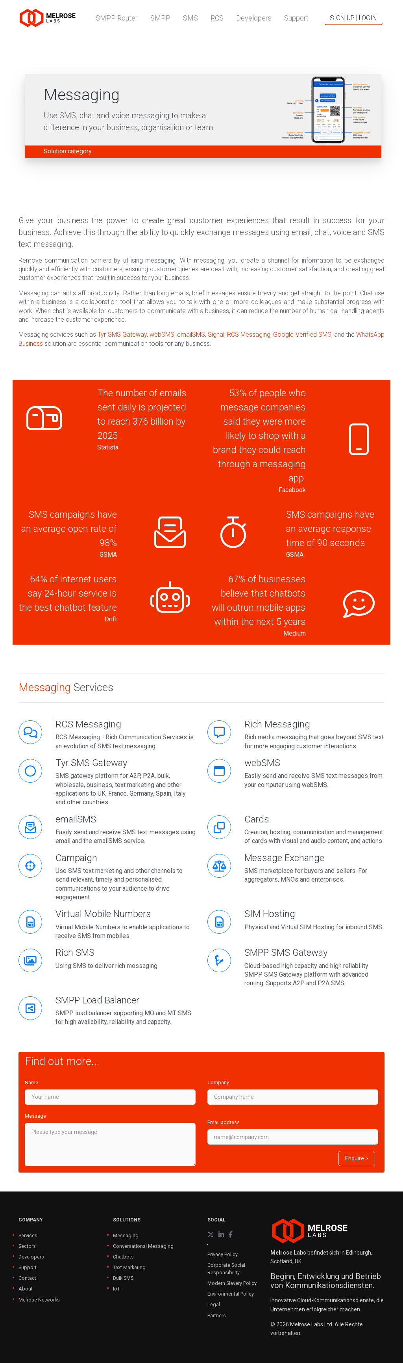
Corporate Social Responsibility (226, 1268)
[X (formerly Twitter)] (210, 1234)
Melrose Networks (39, 1300)
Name (31, 1082)
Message (35, 1116)
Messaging (126, 1235)
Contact (27, 1278)
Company (218, 1082)
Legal (213, 1304)
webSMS (162, 334)
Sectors (27, 1246)
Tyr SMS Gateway (122, 334)
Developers (31, 1257)
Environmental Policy (230, 1294)
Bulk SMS (123, 1278)
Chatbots (123, 1257)
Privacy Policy (222, 1254)
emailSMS (191, 334)
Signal (216, 334)
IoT (116, 1289)
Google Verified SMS (302, 334)
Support (27, 1267)
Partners (216, 1315)
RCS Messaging (248, 334)
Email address (223, 1122)
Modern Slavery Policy (232, 1283)
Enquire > (356, 1158)
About (25, 1289)
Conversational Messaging (143, 1246)
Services (27, 1235)
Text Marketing (129, 1267)
